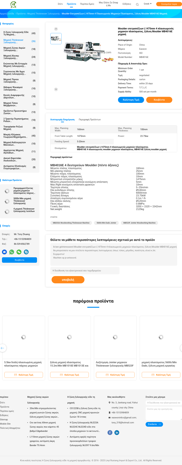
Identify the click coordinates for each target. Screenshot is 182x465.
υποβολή (68, 280)
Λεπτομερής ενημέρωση (62, 119)
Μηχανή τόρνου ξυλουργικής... (19, 80)
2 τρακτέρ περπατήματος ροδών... (19, 120)
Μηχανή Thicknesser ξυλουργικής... (19, 41)
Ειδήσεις (4, 415)
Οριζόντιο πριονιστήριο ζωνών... (19, 112)
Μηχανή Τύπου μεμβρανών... (19, 104)
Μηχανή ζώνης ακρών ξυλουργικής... (19, 49)
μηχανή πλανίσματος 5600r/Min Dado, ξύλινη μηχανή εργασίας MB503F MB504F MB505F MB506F (161, 365)
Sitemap (4, 419)
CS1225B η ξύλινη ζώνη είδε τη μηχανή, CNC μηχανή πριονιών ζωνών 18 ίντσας (85, 412)
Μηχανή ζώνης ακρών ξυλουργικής (38, 400)
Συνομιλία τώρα (169, 4)
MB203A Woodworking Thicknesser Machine (71, 223)
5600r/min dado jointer (106, 223)
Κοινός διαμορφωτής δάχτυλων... (19, 96)
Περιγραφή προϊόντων (90, 119)
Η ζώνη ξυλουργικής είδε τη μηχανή (81, 400)
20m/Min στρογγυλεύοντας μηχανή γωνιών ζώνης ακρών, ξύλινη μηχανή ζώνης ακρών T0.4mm (44, 413)
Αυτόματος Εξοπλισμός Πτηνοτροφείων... (19, 167)
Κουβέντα (19, 260)
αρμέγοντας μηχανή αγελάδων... (19, 151)
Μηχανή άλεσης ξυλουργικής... (19, 57)
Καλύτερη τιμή (131, 99)
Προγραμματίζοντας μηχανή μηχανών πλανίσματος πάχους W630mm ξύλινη (23, 190)
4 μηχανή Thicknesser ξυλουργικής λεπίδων (24, 210)
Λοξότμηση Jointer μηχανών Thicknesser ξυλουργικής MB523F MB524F (114, 365)
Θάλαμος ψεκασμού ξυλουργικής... (19, 88)
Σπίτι (2, 402)
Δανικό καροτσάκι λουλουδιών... (19, 159)
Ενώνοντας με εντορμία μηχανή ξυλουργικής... (19, 64)
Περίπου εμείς (7, 411)
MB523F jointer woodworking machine (139, 223)
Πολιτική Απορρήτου (10, 428)
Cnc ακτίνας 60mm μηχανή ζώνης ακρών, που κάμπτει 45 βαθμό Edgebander (44, 426)
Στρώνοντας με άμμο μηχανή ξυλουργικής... (19, 72)
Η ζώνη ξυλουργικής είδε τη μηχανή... (19, 33)
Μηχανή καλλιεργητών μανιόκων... (19, 143)
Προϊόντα (4, 407)
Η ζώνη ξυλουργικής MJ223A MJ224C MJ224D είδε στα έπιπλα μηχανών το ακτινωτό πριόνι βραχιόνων (84, 427)
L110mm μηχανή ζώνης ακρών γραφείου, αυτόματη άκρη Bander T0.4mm (44, 441)
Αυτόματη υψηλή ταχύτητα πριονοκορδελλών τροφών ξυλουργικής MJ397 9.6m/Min (84, 441)
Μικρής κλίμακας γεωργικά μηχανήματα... (19, 135)
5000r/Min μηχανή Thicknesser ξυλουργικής (22, 201)
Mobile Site (5, 424)
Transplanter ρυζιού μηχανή (19, 127)
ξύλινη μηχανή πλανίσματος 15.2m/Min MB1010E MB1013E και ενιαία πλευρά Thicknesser (69, 365)
